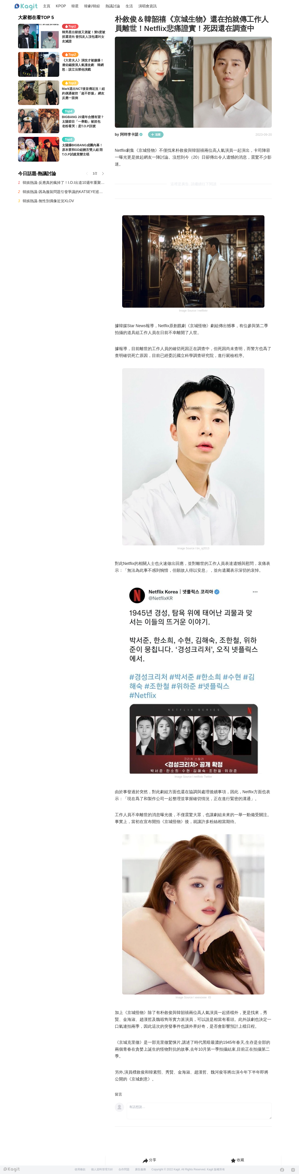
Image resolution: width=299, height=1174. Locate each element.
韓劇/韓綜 (92, 6)
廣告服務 (140, 1169)
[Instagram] (293, 1170)
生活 (129, 6)
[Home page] (26, 7)
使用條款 (80, 1169)
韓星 (75, 6)
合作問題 (124, 1169)
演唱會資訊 (147, 6)
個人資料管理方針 (102, 1169)
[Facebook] (282, 1170)
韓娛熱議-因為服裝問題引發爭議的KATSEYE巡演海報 (64, 192)
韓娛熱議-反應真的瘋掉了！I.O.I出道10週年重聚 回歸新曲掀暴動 (64, 183)
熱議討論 (112, 6)
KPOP (61, 6)
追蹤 (156, 134)
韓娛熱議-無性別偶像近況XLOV (48, 201)
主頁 (46, 6)
